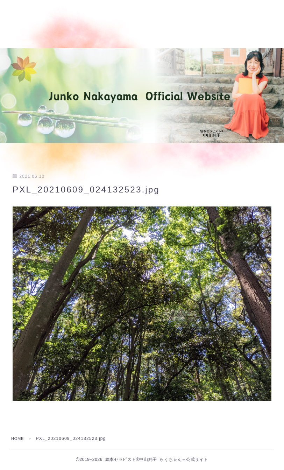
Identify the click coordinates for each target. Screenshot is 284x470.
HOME (18, 438)
